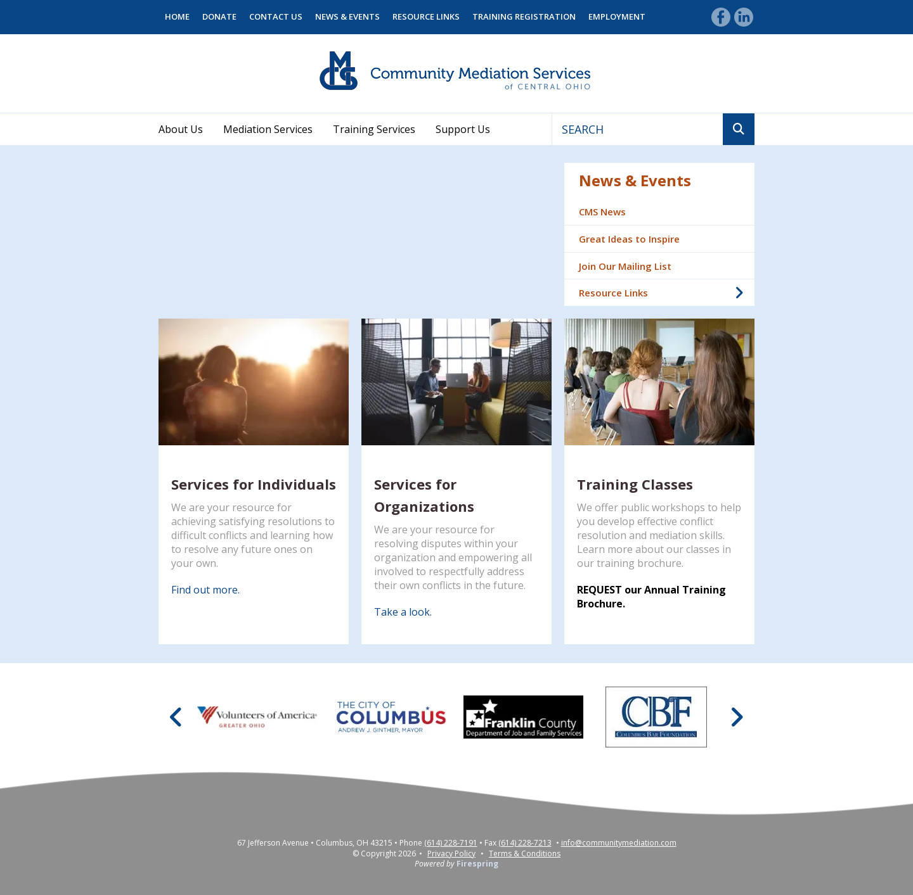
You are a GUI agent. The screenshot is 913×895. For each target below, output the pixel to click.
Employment (616, 16)
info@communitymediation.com (619, 843)
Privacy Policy (451, 853)
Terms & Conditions (524, 853)
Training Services (374, 129)
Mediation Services (268, 129)
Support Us (463, 129)
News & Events (347, 16)
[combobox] (637, 129)
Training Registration (524, 16)
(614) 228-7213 (525, 843)
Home (177, 16)
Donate (219, 16)
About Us (181, 129)
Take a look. (403, 612)
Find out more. (205, 590)
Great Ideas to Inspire (629, 238)
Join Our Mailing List (625, 266)
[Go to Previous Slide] (177, 717)
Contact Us (275, 16)
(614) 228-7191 (450, 843)
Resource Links (426, 16)
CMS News (602, 211)
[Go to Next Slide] (736, 717)
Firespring (477, 863)
